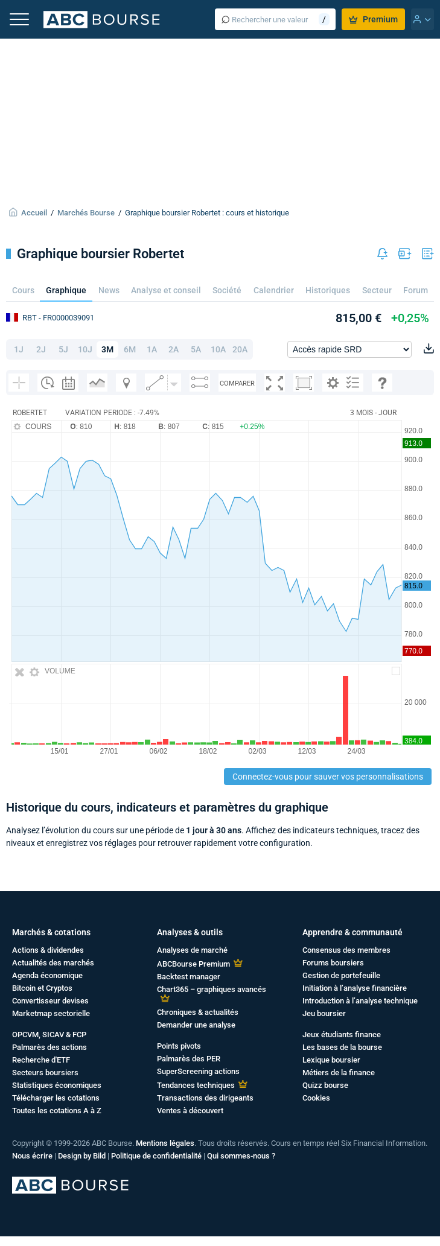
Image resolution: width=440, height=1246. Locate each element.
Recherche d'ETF (41, 1059)
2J (41, 349)
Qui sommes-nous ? (241, 1155)
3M (107, 349)
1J (19, 349)
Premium (373, 19)
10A (218, 349)
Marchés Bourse (86, 212)
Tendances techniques (196, 1085)
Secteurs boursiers (45, 1072)
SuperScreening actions (198, 1071)
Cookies (316, 1097)
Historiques (327, 290)
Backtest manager (188, 976)
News (109, 290)
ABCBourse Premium (193, 963)
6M (130, 349)
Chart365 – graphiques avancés (211, 989)
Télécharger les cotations (56, 1097)
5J (63, 349)
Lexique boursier (331, 1059)
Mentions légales (165, 1143)
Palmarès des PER (188, 1058)
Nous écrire (32, 1155)
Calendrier (273, 290)
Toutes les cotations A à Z (56, 1110)
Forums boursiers (333, 962)
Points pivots (179, 1046)
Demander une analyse (196, 1024)
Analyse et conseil (166, 290)
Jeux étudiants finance (341, 1034)
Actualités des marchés (53, 962)
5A (196, 349)
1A (152, 349)
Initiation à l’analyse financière (354, 988)
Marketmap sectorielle (51, 1013)
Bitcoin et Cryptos (42, 988)
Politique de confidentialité (156, 1155)
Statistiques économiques (56, 1085)
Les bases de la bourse (342, 1047)
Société (226, 290)
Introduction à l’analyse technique (360, 1000)
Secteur (377, 290)
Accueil (34, 212)
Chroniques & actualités (197, 1012)
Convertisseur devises (50, 1000)
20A (239, 349)
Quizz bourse (325, 1085)
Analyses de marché (192, 950)
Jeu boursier (324, 1013)
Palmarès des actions (49, 1047)
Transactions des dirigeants (205, 1097)
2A (173, 349)
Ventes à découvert (190, 1110)
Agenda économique (47, 975)
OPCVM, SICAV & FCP (49, 1034)
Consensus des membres (346, 950)
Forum (415, 290)
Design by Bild (82, 1155)
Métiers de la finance (338, 1072)
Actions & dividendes (48, 950)
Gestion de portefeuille (341, 975)
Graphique (66, 290)
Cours (23, 290)
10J (85, 349)
